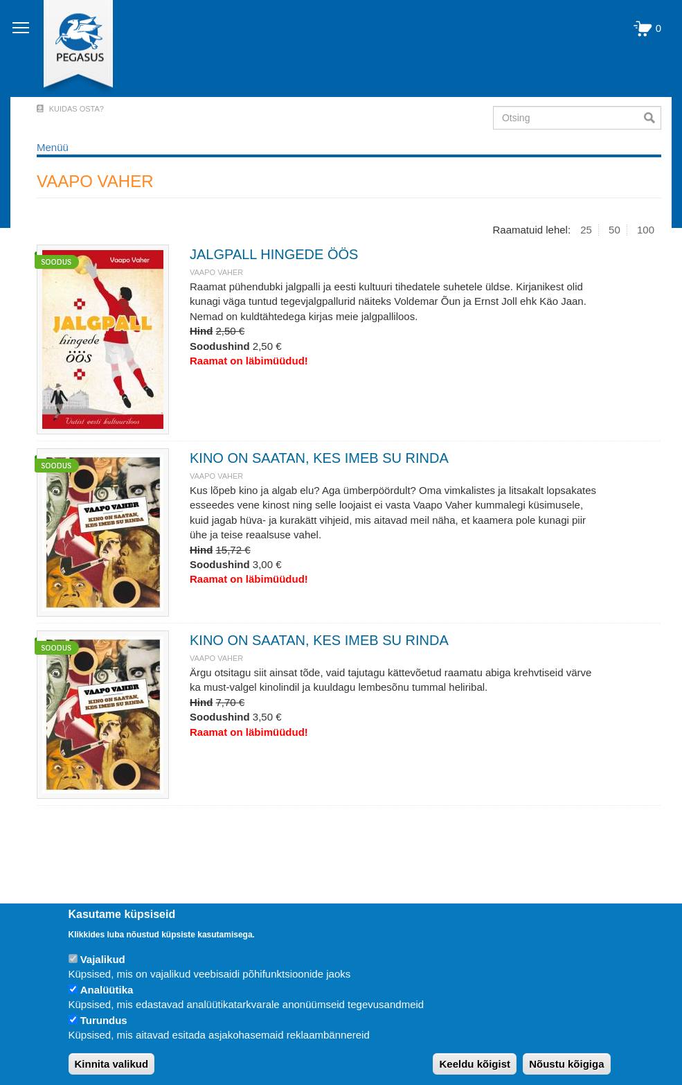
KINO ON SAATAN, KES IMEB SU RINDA (319, 458)
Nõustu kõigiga (566, 1064)
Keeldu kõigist (474, 1064)
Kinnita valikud (112, 1064)
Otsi (652, 117)
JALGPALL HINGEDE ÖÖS (274, 254)
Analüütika (107, 990)
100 (645, 230)
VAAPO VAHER (216, 272)
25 (586, 230)
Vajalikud (102, 959)
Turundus (103, 1020)
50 (614, 230)
